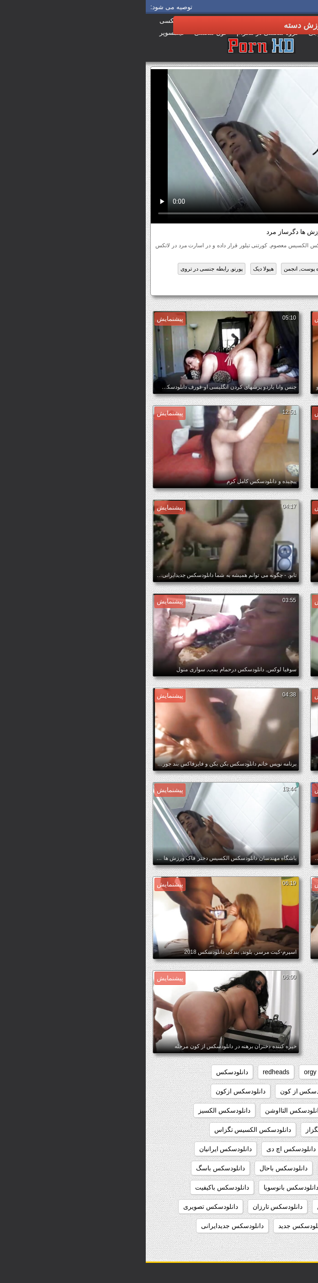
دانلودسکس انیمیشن (212, 1149)
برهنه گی (255, 269)
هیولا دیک (117, 269)
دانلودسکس (86, 1072)
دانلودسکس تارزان (132, 1206)
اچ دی (282, 269)
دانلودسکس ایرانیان (79, 1149)
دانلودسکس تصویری (64, 1206)
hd (189, 1072)
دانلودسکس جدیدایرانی (86, 1225)
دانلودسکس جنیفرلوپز (274, 1245)
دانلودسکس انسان (279, 1149)
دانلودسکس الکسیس (254, 286)
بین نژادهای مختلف (213, 269)
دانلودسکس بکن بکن (199, 1206)
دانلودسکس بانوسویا (145, 1187)
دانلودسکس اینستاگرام (207, 1168)
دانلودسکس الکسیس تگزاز (196, 1129)
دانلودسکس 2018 (280, 1091)
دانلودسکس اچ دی (145, 1149)
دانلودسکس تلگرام (278, 1225)
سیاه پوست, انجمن (159, 269)
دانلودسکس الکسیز (79, 1110)
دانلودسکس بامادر (279, 1187)
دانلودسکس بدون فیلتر (273, 1206)
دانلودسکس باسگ (74, 1168)
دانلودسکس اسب (280, 1110)
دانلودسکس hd (220, 1091)
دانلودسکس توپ (215, 1225)
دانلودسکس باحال (138, 1168)
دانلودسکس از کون (160, 1091)
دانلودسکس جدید (155, 1225)
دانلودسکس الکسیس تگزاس (107, 1129)
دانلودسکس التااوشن (147, 1110)
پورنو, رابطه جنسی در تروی (66, 269)
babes (295, 1072)
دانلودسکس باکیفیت (76, 1187)
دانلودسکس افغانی (216, 1110)
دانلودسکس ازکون (95, 1091)
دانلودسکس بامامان (213, 1187)
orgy (164, 1072)
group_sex (222, 1072)
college (261, 1072)
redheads (130, 1072)
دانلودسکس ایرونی (278, 1168)
